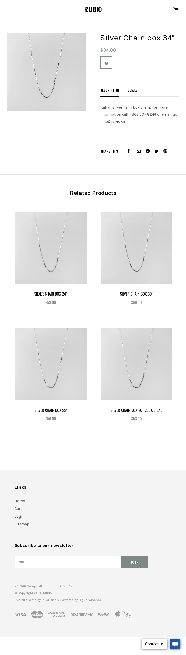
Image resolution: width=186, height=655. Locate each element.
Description (109, 90)
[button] (9, 9)
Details (132, 90)
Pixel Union (50, 600)
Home (20, 500)
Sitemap (22, 524)
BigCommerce (90, 600)
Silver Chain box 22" (50, 410)
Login (19, 516)
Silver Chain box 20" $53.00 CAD (136, 410)
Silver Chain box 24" (50, 294)
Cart (18, 508)
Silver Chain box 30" (136, 294)
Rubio (93, 9)
